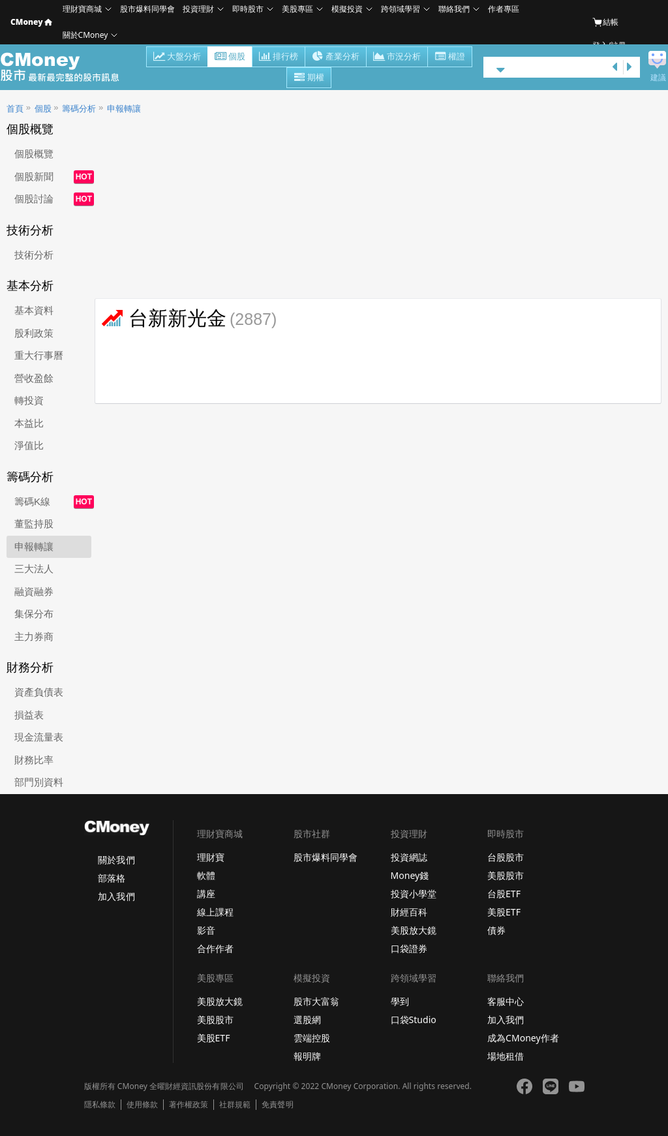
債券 (496, 930)
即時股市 (248, 8)
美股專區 (297, 8)
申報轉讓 (124, 109)
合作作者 (215, 948)
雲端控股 (312, 1038)
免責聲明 (277, 1104)
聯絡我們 (454, 8)
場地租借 (505, 1056)
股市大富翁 (316, 1001)
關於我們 (116, 859)
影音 (206, 930)
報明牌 (307, 1056)
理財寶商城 (82, 8)
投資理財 (198, 8)
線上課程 (215, 912)
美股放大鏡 (413, 930)
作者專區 (503, 8)
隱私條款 (99, 1104)
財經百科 (409, 912)
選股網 (307, 1019)
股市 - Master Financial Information (67, 67)
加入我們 (116, 896)
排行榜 (278, 57)
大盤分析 (177, 57)
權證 (449, 57)
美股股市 (505, 875)
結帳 (605, 22)
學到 (400, 1001)
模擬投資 (347, 8)
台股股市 (505, 857)
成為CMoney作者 (523, 1038)
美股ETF (504, 912)
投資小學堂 (413, 893)
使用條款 (142, 1104)
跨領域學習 (400, 8)
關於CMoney (85, 34)
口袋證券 (409, 948)
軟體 (206, 875)
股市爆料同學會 (147, 8)
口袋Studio (413, 1019)
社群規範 (234, 1104)
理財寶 (210, 857)
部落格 (111, 878)
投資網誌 (409, 857)
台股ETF (504, 893)
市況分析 (397, 57)
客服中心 (505, 1001)
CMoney (31, 21)
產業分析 (335, 57)
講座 (206, 893)
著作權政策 (188, 1104)
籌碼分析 (79, 109)
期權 (309, 78)
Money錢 (410, 875)
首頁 (15, 109)
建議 (658, 77)
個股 (230, 57)
